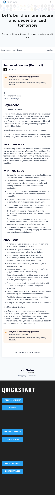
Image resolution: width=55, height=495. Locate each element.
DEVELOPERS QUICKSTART (12, 400)
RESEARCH (12, 408)
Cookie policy (32, 376)
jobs (3, 50)
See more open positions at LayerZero (27, 352)
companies (10, 50)
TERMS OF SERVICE (12, 439)
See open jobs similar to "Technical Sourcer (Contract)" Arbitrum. (27, 84)
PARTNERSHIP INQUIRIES (12, 432)
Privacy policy (22, 376)
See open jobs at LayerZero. (18, 79)
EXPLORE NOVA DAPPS (12, 471)
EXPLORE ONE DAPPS (12, 463)
